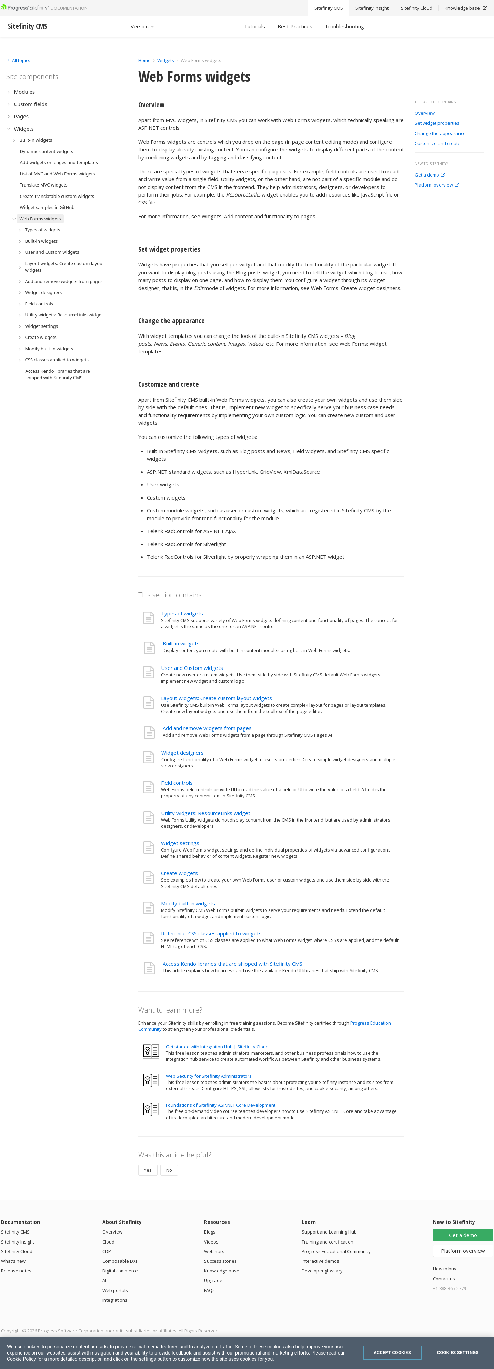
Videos (211, 1242)
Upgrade (213, 1280)
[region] (247, 1353)
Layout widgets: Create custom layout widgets (216, 698)
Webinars (214, 1251)
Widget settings (180, 842)
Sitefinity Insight (17, 1242)
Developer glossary (322, 1271)
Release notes (16, 1271)
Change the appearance (440, 134)
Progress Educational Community (336, 1251)
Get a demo (430, 175)
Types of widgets (182, 613)
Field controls (177, 782)
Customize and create (438, 144)
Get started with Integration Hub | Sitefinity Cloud (217, 1047)
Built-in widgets (181, 643)
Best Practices (295, 26)
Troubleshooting (344, 26)
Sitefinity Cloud (16, 1251)
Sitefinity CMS (15, 1232)
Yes (148, 1170)
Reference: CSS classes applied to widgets (211, 933)
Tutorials (254, 26)
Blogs (209, 1232)
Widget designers (182, 752)
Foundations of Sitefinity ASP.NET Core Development (220, 1105)
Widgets (165, 60)
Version (143, 26)
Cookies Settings (458, 1352)
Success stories (220, 1261)
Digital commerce (120, 1271)
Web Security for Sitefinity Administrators (209, 1076)
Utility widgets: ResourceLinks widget (205, 812)
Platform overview (437, 185)
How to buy (444, 1269)
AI (104, 1280)
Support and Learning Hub (329, 1232)
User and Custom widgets (192, 667)
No (169, 1170)
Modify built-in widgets (188, 903)
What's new (13, 1261)
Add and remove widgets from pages (207, 728)
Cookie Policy (21, 1359)
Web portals (115, 1290)
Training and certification (327, 1242)
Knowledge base (221, 1271)
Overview (425, 113)
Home (144, 60)
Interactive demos (320, 1261)
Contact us (444, 1279)
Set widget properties (437, 123)
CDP (106, 1251)
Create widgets (179, 872)
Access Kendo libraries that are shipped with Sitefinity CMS (232, 963)
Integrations (115, 1300)
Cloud (108, 1242)
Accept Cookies (392, 1352)
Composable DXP (120, 1261)
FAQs (209, 1290)
